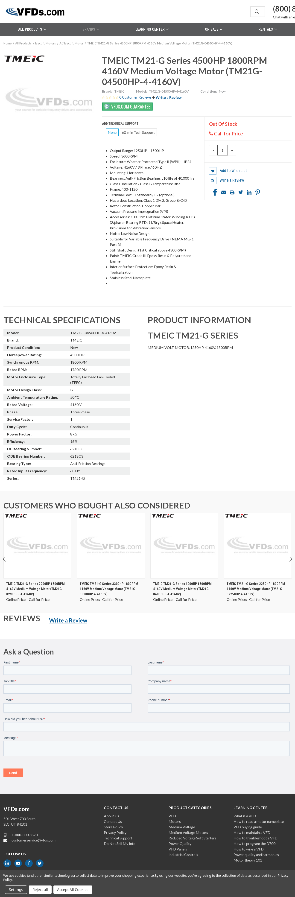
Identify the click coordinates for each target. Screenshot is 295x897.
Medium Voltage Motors (188, 832)
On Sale (213, 29)
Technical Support (118, 838)
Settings (16, 889)
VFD (172, 816)
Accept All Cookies (72, 889)
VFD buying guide (248, 827)
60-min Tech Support (138, 132)
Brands (90, 29)
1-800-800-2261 (25, 835)
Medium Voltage (182, 827)
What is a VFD (245, 816)
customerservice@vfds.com (33, 840)
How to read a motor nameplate (259, 821)
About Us (111, 816)
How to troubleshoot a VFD (255, 838)
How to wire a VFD (249, 849)
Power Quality (180, 843)
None (112, 132)
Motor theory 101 (248, 860)
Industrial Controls (183, 854)
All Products (32, 29)
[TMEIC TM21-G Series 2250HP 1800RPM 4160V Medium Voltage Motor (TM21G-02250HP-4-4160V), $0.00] (258, 546)
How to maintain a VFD (252, 832)
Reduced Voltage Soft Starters (192, 838)
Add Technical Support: (121, 124)
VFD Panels (178, 849)
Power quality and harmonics (256, 854)
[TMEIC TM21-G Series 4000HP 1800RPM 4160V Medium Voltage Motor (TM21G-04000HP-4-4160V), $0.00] (184, 546)
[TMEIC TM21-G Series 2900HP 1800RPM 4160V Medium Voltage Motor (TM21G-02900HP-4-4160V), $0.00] (37, 546)
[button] (167, 97)
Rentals (268, 29)
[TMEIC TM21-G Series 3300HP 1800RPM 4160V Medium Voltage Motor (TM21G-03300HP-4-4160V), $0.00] (111, 546)
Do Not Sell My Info (119, 843)
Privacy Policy (115, 832)
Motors (175, 821)
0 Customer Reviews (135, 97)
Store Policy (113, 827)
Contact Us (113, 821)
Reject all (40, 889)
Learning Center (152, 29)
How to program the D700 (254, 843)
